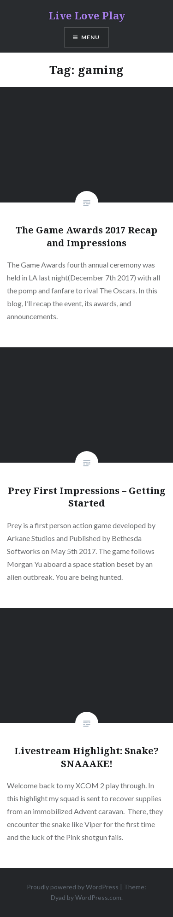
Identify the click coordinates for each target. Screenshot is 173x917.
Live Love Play (86, 15)
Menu (90, 37)
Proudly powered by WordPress (73, 887)
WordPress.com (98, 897)
